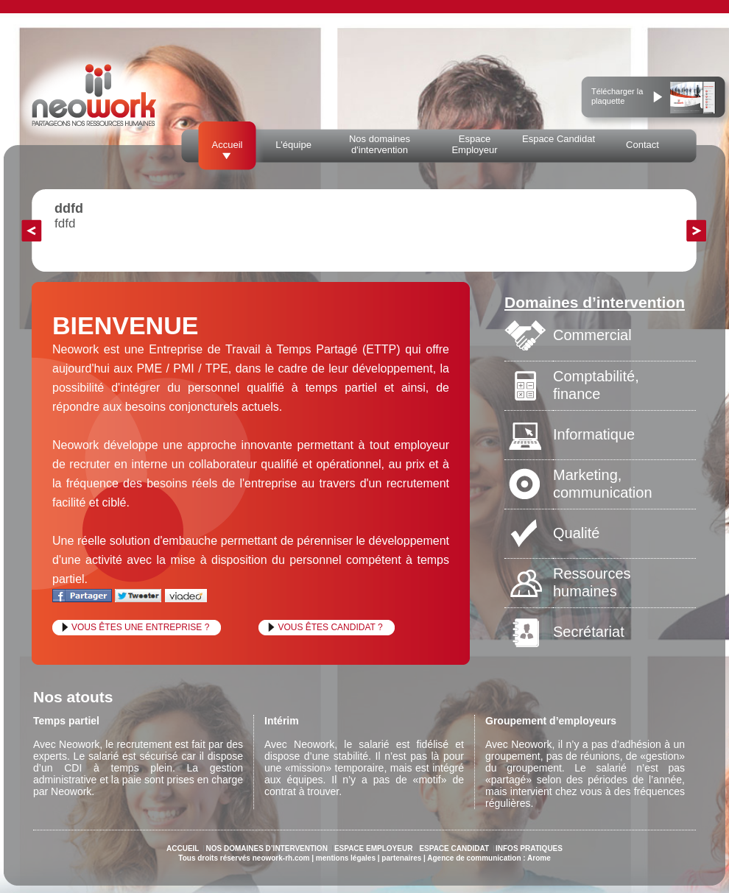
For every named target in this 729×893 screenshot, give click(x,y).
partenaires (401, 858)
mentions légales (346, 858)
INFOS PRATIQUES (529, 848)
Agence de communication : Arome (488, 858)
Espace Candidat (558, 138)
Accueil (227, 144)
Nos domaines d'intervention (379, 144)
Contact (642, 144)
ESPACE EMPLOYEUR (373, 848)
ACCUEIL (182, 848)
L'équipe (293, 144)
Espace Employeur (474, 144)
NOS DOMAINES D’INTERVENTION (266, 848)
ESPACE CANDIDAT (454, 848)
